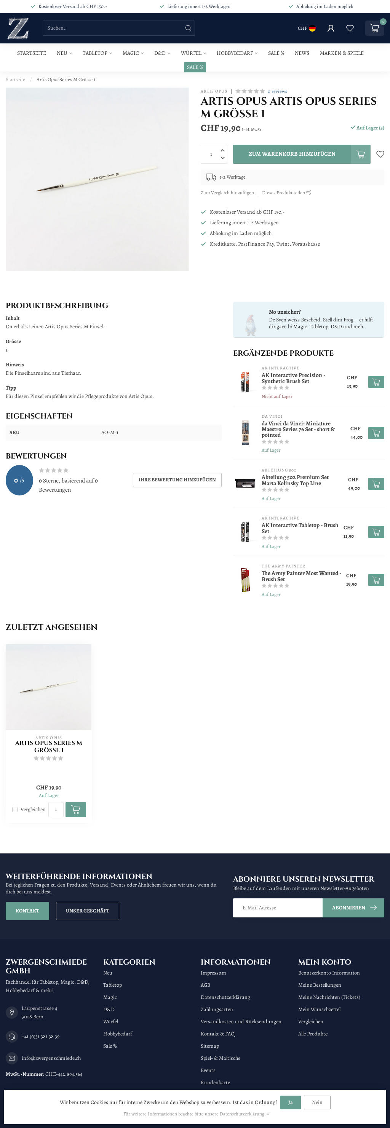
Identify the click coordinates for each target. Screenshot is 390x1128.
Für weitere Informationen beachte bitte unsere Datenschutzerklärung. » (196, 1113)
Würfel (191, 53)
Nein (317, 1102)
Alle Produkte (313, 1033)
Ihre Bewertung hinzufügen (177, 479)
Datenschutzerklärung (225, 997)
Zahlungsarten (217, 1009)
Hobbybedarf (235, 53)
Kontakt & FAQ (218, 1033)
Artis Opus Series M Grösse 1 (66, 79)
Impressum (213, 972)
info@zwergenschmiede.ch (51, 1058)
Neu (62, 53)
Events (208, 1070)
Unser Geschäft (87, 910)
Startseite (31, 53)
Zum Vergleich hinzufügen (227, 192)
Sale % (276, 53)
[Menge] (56, 809)
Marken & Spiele (342, 53)
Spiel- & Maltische (220, 1058)
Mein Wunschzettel (319, 1009)
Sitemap (210, 1046)
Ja (290, 1102)
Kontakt (27, 910)
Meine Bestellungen (319, 985)
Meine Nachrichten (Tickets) (329, 997)
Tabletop (95, 53)
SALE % (195, 67)
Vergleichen (33, 809)
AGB (205, 985)
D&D (160, 53)
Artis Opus (214, 91)
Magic (131, 53)
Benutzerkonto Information (329, 972)
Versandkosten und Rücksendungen (241, 1021)
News (302, 53)
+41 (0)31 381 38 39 (40, 1036)
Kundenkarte (215, 1082)
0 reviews (277, 91)
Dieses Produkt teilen (286, 192)
